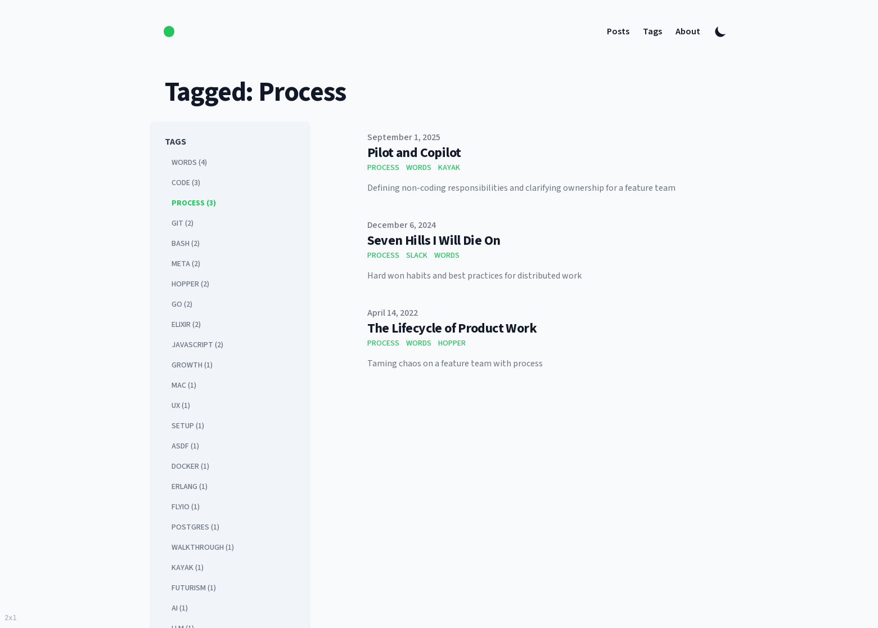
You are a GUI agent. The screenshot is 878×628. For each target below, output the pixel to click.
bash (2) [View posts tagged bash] (186, 243)
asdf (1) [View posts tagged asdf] (185, 446)
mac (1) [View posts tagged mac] (184, 385)
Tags (652, 31)
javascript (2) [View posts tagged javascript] (197, 345)
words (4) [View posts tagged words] (189, 162)
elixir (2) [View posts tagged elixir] (186, 324)
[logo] (169, 31)
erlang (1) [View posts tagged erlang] (190, 486)
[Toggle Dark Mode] (720, 31)
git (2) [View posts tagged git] (182, 223)
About (688, 31)
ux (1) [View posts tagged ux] (181, 405)
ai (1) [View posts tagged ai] (180, 608)
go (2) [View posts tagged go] (182, 304)
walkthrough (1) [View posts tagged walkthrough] (203, 547)
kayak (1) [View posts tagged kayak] (188, 567)
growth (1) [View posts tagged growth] (192, 365)
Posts (618, 31)
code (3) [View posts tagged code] (186, 183)
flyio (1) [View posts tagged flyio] (186, 507)
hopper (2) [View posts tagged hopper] (190, 284)
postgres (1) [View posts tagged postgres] (195, 527)
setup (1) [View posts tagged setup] (188, 426)
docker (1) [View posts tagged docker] (190, 466)
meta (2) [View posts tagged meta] (186, 264)
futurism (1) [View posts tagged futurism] (194, 588)
